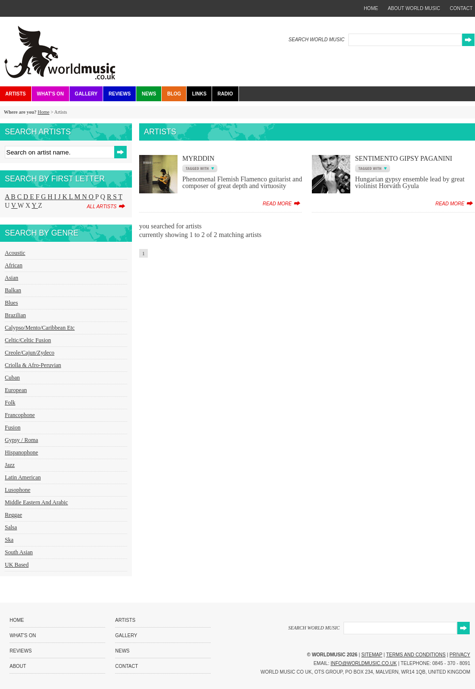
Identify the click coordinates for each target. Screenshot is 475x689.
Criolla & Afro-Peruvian (33, 365)
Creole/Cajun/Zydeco (29, 352)
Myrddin (198, 158)
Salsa (11, 527)
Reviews (119, 93)
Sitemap (371, 654)
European (16, 390)
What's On (50, 93)
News (149, 93)
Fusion (13, 427)
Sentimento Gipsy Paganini (403, 158)
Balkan (13, 290)
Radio (225, 93)
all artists (102, 206)
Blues (11, 302)
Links (199, 93)
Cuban (12, 377)
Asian (11, 277)
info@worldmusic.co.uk (364, 663)
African (14, 265)
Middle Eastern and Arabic (36, 502)
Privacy (460, 654)
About (18, 666)
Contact (126, 666)
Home (43, 112)
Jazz (10, 465)
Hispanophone (21, 452)
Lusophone (17, 490)
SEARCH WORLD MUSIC (316, 39)
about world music (414, 8)
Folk (10, 402)
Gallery (86, 93)
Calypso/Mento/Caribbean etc (40, 327)
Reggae (13, 514)
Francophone (20, 415)
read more (277, 203)
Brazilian (15, 315)
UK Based (17, 564)
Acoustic (15, 252)
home (371, 8)
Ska (9, 539)
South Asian (19, 552)
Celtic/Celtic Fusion (28, 340)
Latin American (23, 477)
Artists (15, 93)
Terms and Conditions (416, 654)
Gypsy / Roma (21, 440)
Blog (174, 93)
